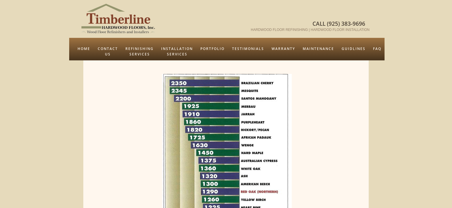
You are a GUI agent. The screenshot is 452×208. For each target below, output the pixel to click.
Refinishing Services (139, 51)
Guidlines (354, 48)
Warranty (283, 48)
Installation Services (177, 51)
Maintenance (318, 48)
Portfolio (212, 48)
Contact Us (108, 51)
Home (84, 48)
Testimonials (248, 48)
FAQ (377, 48)
